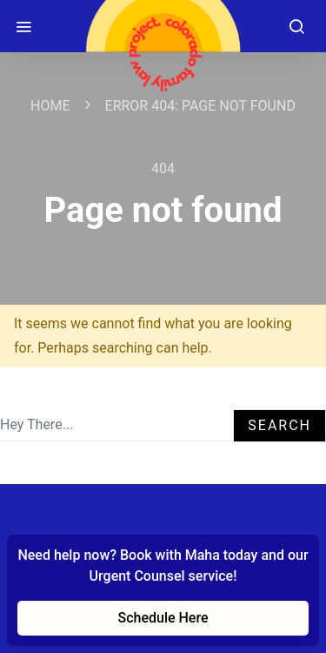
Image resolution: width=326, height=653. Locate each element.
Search (279, 425)
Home (50, 106)
